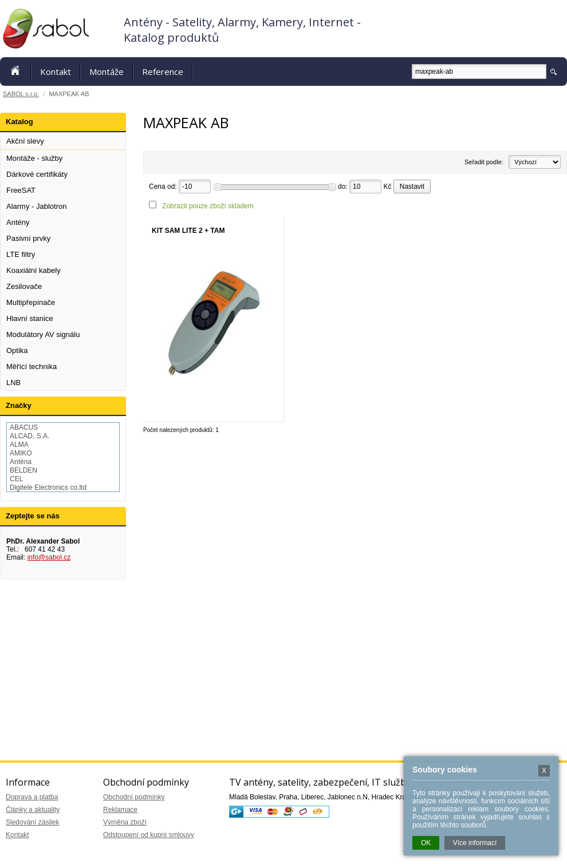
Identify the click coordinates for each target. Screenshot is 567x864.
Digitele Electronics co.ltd (48, 487)
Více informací (475, 843)
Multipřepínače (30, 302)
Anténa (21, 462)
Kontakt (55, 71)
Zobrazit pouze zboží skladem (207, 206)
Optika (17, 350)
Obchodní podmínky (133, 797)
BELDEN (23, 470)
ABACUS (24, 427)
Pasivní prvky (28, 238)
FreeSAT (21, 190)
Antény (17, 222)
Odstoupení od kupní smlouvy (148, 835)
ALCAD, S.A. (29, 436)
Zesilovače (24, 286)
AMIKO (21, 453)
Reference (162, 71)
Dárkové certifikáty (37, 174)
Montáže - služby (34, 158)
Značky (19, 405)
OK (426, 843)
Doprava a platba (32, 797)
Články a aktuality (33, 810)
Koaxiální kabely (33, 270)
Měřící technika (31, 366)
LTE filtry (20, 254)
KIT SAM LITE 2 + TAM (188, 231)
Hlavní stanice (29, 318)
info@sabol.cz (49, 557)
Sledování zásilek (32, 822)
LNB (13, 382)
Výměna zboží (125, 822)
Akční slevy (25, 141)
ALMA (19, 445)
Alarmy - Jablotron (36, 206)
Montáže (106, 71)
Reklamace (120, 810)
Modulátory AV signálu (43, 334)
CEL (16, 479)
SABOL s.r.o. (21, 93)
